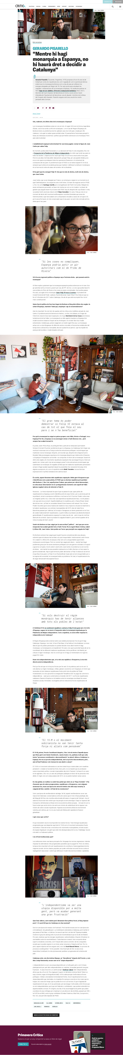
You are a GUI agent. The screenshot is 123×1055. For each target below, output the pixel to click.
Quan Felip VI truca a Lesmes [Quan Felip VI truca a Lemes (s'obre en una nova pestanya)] (66, 293)
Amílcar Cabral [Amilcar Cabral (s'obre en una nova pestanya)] (68, 970)
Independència (76, 1003)
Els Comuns (49, 1003)
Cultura (74, 6)
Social (42, 6)
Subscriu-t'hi (107, 1)
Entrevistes (37, 43)
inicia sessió (47, 1045)
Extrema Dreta (59, 1003)
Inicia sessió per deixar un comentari (47, 1015)
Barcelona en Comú (38, 1003)
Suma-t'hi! (22, 1044)
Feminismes (55, 6)
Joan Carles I (37, 1007)
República (54, 1007)
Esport (68, 6)
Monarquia (46, 1007)
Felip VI (68, 1003)
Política (35, 6)
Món (62, 6)
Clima (48, 6)
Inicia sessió (118, 1)
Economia (82, 6)
